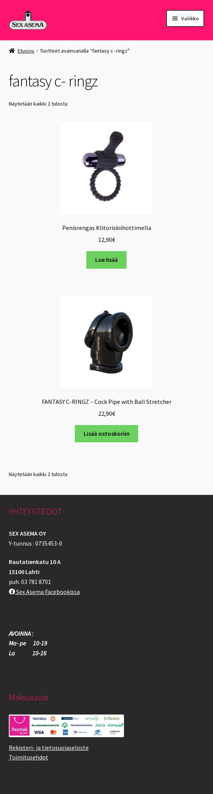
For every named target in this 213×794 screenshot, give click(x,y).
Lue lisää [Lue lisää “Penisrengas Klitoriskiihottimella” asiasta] (106, 259)
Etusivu (26, 50)
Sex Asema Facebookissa (44, 592)
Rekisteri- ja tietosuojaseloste (49, 747)
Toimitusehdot (28, 757)
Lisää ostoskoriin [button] (107, 433)
